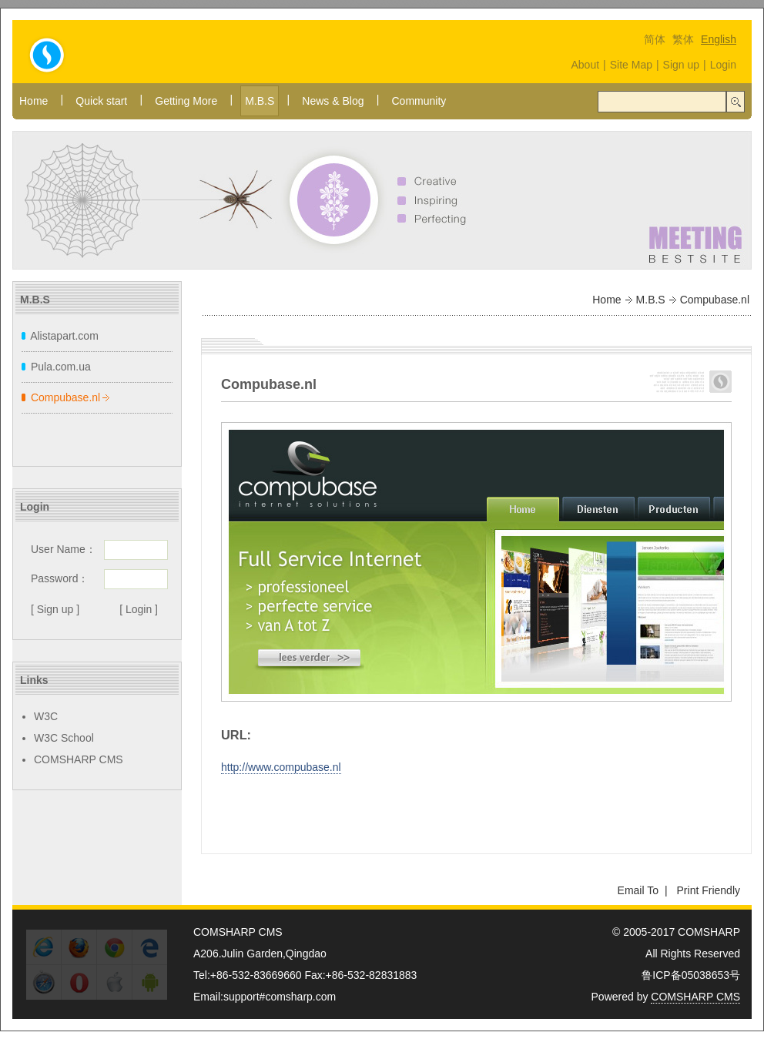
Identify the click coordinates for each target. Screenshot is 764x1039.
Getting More (186, 101)
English (718, 39)
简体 (654, 39)
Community (418, 101)
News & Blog (333, 101)
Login (723, 65)
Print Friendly (708, 890)
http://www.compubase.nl (281, 767)
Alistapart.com (64, 336)
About (585, 65)
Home (33, 101)
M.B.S (259, 101)
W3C (46, 716)
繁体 (683, 39)
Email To (638, 890)
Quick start (101, 101)
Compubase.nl (65, 397)
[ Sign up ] (55, 609)
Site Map (631, 65)
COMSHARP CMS (78, 759)
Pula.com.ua (61, 366)
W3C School (64, 738)
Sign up (681, 65)
